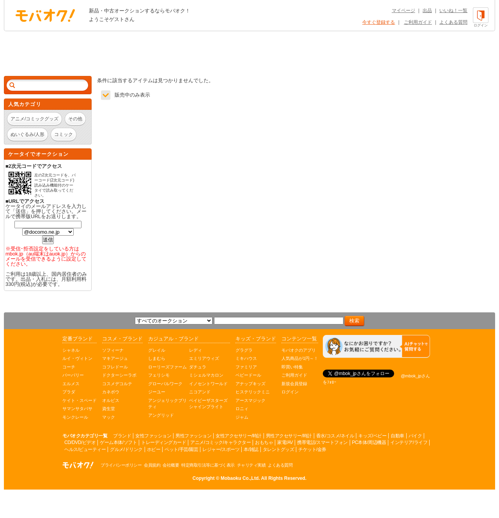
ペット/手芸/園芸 (181, 449)
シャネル (71, 350)
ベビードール (248, 375)
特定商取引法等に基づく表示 (208, 465)
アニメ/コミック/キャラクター (220, 442)
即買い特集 (292, 367)
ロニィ (241, 408)
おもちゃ (264, 442)
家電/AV (285, 442)
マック (108, 417)
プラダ (68, 391)
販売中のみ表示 (132, 95)
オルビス (110, 400)
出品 (427, 10)
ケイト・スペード (79, 400)
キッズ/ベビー (372, 436)
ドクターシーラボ (119, 375)
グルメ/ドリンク (126, 449)
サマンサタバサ (77, 408)
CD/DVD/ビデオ (80, 442)
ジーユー (156, 391)
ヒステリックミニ (252, 391)
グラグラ (244, 350)
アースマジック (250, 400)
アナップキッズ (250, 383)
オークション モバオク (45, 15)
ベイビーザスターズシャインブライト (208, 403)
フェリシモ (159, 375)
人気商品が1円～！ (299, 358)
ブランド (122, 436)
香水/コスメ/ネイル (335, 436)
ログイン (290, 391)
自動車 (397, 436)
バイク (415, 436)
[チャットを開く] (376, 346)
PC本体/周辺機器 (369, 442)
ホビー (154, 449)
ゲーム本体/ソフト (118, 442)
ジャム (241, 417)
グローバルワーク (165, 383)
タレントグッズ (278, 449)
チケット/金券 (312, 449)
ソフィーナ (113, 350)
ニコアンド (200, 391)
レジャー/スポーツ (220, 449)
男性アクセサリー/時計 (289, 436)
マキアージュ (115, 358)
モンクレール (75, 417)
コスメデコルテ (117, 383)
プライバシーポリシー (121, 465)
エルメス (71, 383)
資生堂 (108, 408)
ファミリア (246, 367)
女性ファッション (153, 436)
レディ (195, 350)
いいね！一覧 (453, 10)
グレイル (156, 350)
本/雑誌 (251, 449)
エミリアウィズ (204, 358)
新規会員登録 (294, 383)
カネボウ (110, 391)
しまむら (156, 358)
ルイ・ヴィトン (77, 358)
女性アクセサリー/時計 (239, 436)
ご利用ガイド (418, 22)
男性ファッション (193, 436)
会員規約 (152, 465)
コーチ (68, 367)
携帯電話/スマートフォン (322, 442)
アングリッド (161, 415)
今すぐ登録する (378, 22)
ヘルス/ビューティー (85, 449)
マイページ (403, 10)
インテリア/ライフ (408, 442)
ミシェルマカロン (206, 375)
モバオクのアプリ (298, 350)
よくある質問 (453, 22)
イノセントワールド (208, 383)
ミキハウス (246, 358)
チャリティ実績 (251, 465)
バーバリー (73, 375)
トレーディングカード (163, 442)
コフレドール (115, 367)
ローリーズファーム (167, 367)
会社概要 (171, 465)
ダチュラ (197, 367)
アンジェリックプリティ (167, 403)
